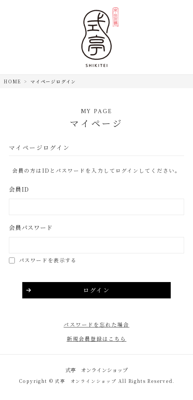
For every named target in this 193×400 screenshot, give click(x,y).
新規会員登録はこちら (97, 338)
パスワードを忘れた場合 (96, 324)
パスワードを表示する (48, 260)
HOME (12, 81)
